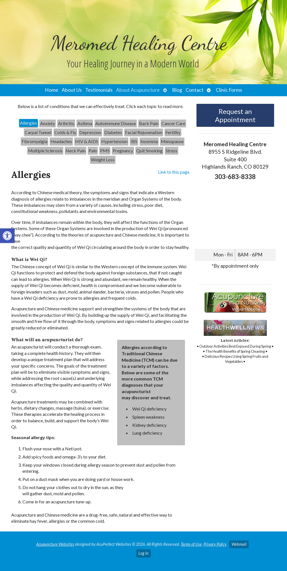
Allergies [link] (28, 122)
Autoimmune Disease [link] (115, 123)
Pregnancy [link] (123, 150)
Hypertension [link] (114, 141)
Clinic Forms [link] (229, 90)
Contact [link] (194, 90)
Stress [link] (171, 150)
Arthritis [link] (66, 123)
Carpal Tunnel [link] (38, 132)
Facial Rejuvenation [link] (143, 132)
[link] (7, 235)
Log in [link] (143, 553)
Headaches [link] (61, 141)
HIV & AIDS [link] (86, 141)
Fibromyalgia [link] (34, 141)
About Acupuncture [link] (138, 90)
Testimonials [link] (99, 90)
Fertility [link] (172, 132)
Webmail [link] (239, 544)
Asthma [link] (84, 123)
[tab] (28, 123)
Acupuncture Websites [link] (55, 544)
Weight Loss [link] (103, 159)
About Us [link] (72, 90)
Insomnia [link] (149, 141)
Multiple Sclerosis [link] (45, 150)
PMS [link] (105, 150)
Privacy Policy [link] (214, 544)
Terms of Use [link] (191, 544)
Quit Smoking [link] (149, 150)
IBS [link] (134, 141)
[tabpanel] (100, 349)
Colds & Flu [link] (65, 132)
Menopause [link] (172, 141)
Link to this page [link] (173, 172)
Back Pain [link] (148, 123)
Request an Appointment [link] (235, 115)
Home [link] (51, 90)
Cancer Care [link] (173, 123)
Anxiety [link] (47, 123)
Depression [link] (90, 132)
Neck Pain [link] (75, 150)
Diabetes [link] (113, 132)
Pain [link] (93, 150)
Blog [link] (177, 90)
